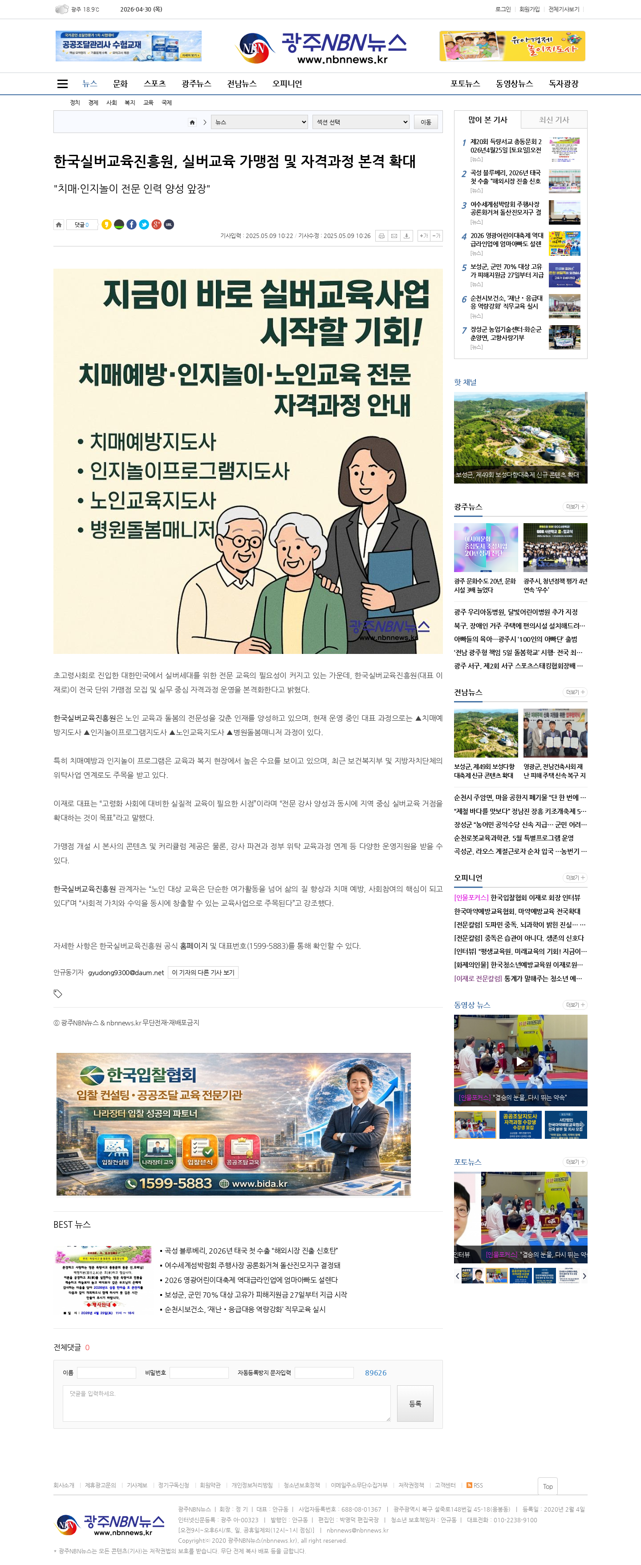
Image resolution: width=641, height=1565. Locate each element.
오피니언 (287, 83)
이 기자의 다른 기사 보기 (203, 972)
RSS (475, 1485)
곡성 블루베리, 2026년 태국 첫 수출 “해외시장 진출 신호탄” (251, 1251)
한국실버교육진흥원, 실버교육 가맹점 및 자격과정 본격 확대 (234, 161)
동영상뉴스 (514, 83)
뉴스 (89, 83)
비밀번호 (155, 1372)
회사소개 (63, 1485)
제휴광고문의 (100, 1485)
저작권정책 (411, 1485)
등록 (415, 1404)
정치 (75, 102)
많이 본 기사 (487, 119)
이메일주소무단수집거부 (359, 1485)
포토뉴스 (465, 83)
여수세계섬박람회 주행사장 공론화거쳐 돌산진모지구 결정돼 (252, 1266)
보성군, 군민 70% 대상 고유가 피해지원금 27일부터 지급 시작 (256, 1295)
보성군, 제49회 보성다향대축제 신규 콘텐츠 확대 (519, 474)
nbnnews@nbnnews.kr (358, 1530)
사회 (111, 102)
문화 (120, 83)
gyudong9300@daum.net (125, 972)
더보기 (572, 507)
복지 (130, 102)
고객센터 (445, 1485)
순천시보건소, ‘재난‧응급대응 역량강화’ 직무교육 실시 (245, 1310)
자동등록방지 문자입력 (264, 1372)
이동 (426, 122)
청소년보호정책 (302, 1485)
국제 (167, 102)
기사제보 (137, 1485)
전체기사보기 (564, 9)
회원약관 (210, 1485)
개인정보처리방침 (252, 1485)
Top (548, 1486)
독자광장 (563, 83)
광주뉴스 (196, 83)
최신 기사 (554, 119)
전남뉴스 (241, 83)
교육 (148, 102)
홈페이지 (193, 945)
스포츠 (155, 83)
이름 (68, 1372)
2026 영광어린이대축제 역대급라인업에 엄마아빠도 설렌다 (251, 1280)
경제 (93, 102)
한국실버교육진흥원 (84, 718)
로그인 (503, 9)
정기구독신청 (173, 1485)
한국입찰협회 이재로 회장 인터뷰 (517, 1097)
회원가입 (529, 9)
